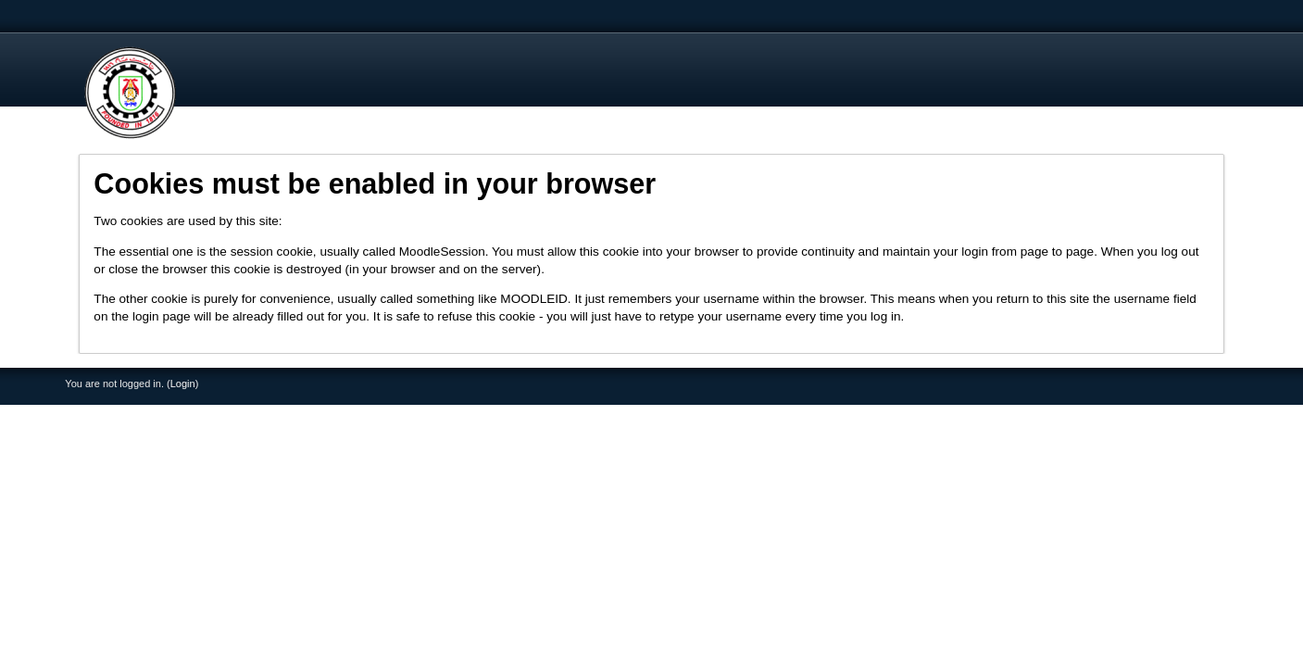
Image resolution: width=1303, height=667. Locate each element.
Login (182, 383)
